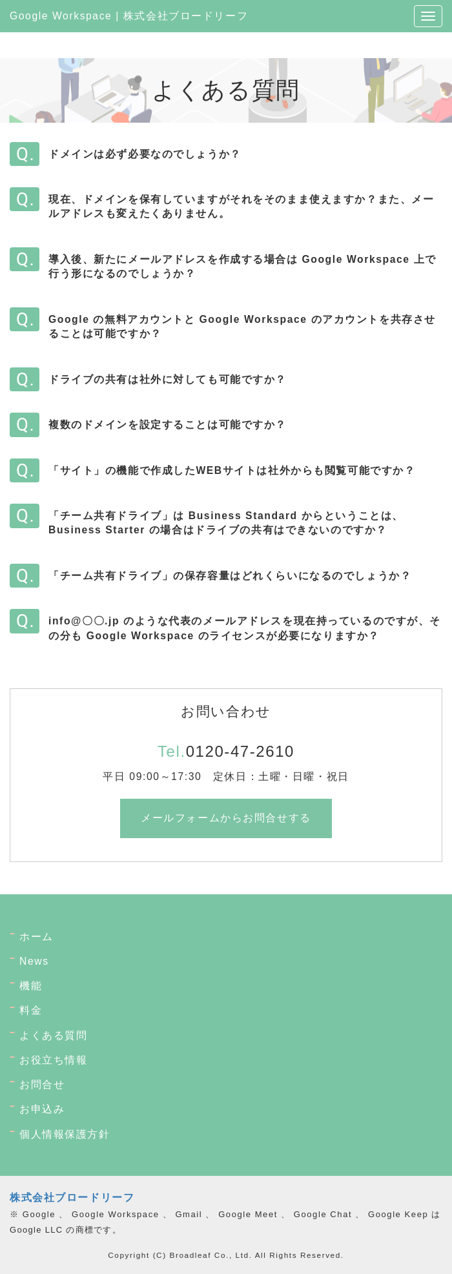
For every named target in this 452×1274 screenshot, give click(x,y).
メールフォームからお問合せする (226, 817)
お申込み (42, 1109)
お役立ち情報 (53, 1059)
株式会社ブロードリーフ (72, 1197)
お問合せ (42, 1084)
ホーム (36, 936)
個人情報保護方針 (64, 1134)
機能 (30, 985)
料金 (30, 1010)
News (34, 961)
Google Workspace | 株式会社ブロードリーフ (129, 15)
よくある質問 (53, 1035)
